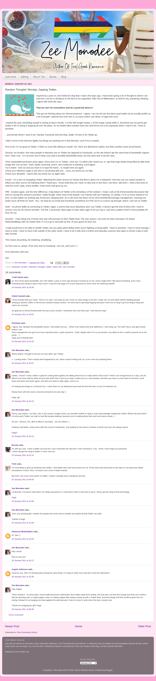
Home (78, 626)
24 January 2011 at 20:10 (23, 401)
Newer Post (12, 626)
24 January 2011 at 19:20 (23, 341)
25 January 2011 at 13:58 (23, 501)
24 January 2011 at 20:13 (23, 436)
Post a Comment (16, 615)
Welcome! (10, 77)
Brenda (15, 445)
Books (53, 77)
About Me (39, 77)
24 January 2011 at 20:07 (23, 363)
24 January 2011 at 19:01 (23, 314)
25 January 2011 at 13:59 (23, 523)
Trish (14, 464)
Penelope (16, 323)
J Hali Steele (17, 277)
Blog (63, 77)
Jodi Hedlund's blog (66, 96)
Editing (24, 77)
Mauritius (33, 267)
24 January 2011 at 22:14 (23, 455)
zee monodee (69, 267)
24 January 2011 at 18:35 (23, 287)
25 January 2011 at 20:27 (23, 560)
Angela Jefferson (20, 569)
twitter (48, 267)
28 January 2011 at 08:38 (23, 609)
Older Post (144, 626)
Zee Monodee (18, 350)
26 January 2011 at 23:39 (23, 577)
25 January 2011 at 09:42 (23, 479)
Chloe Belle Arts (22, 652)
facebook (16, 267)
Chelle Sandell (18, 296)
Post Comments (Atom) (27, 632)
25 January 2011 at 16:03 (23, 539)
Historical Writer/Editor (22, 531)
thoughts (41, 267)
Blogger (109, 670)
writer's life (57, 267)
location (24, 267)
